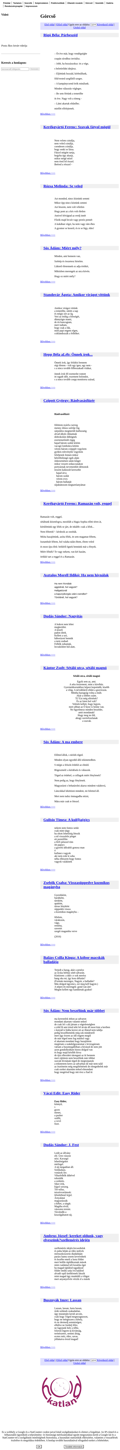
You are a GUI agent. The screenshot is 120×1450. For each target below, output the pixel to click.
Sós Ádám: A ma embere (63, 742)
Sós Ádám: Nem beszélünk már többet (74, 1011)
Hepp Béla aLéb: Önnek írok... (68, 354)
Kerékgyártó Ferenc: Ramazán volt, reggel (77, 503)
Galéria (109, 3)
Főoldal (6, 3)
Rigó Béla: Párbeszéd (60, 35)
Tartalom (17, 3)
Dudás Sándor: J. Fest (61, 1145)
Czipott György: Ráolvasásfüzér (69, 400)
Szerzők (28, 3)
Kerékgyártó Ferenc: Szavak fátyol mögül (76, 127)
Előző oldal (62, 24)
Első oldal (50, 24)
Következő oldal (105, 24)
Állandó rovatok (75, 3)
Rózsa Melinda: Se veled (62, 186)
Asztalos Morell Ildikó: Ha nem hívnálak (76, 575)
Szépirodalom (41, 3)
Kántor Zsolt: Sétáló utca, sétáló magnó (75, 668)
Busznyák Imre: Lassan (62, 1300)
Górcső (89, 3)
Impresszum (32, 6)
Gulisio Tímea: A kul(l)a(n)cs (66, 820)
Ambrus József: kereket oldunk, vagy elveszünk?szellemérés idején (73, 1238)
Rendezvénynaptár (14, 6)
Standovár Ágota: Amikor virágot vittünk (76, 295)
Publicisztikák (58, 3)
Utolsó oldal (79, 27)
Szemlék (99, 3)
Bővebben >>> (47, 114)
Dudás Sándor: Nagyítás (62, 616)
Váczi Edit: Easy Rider (61, 1093)
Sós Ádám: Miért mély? (62, 248)
